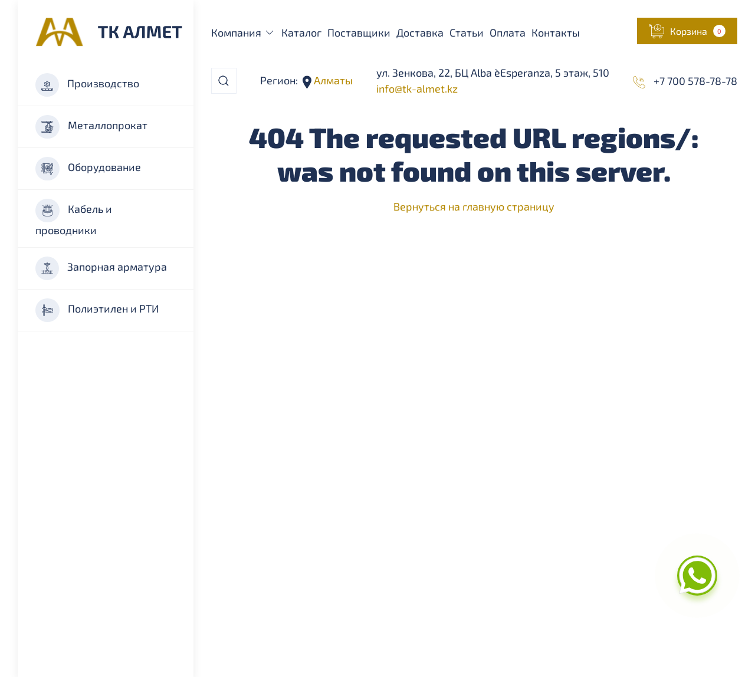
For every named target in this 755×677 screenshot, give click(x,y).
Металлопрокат (91, 127)
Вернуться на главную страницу (473, 206)
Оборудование (88, 168)
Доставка (420, 32)
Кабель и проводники (73, 217)
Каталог (301, 32)
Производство (87, 85)
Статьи (466, 32)
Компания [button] (243, 32)
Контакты (555, 32)
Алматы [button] (332, 80)
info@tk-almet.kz (417, 88)
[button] (687, 31)
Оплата (508, 32)
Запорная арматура (101, 268)
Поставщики (358, 32)
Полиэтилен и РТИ (97, 310)
